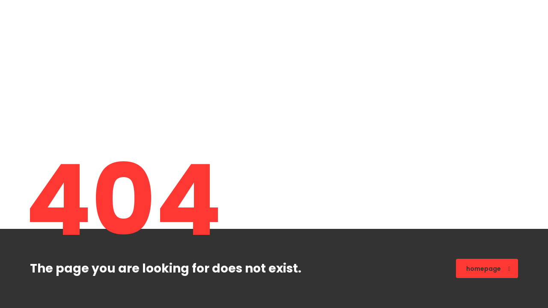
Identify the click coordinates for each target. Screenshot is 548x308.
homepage (488, 268)
